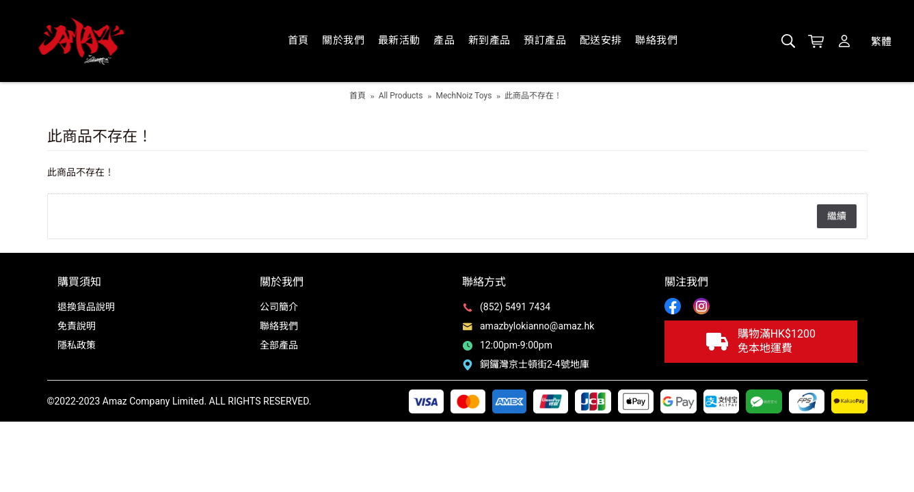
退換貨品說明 (86, 306)
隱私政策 (76, 345)
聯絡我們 (279, 325)
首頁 (357, 95)
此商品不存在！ (533, 95)
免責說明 (76, 325)
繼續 (836, 215)
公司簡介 (279, 306)
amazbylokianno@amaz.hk (528, 326)
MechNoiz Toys (463, 95)
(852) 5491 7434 (506, 307)
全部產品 (279, 345)
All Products (401, 95)
